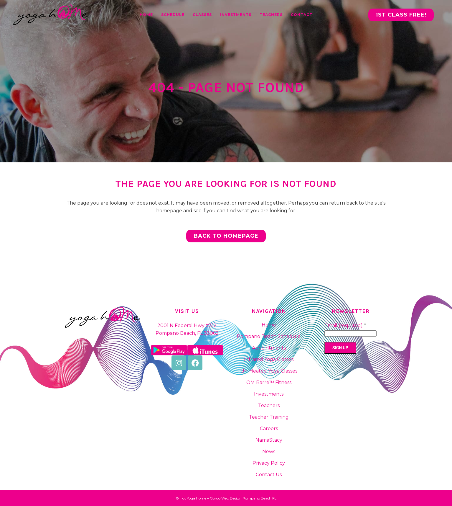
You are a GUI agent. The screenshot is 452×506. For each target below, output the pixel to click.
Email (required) (345, 325)
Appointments (269, 348)
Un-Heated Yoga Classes (268, 371)
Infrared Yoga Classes (268, 359)
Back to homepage (226, 236)
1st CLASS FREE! (401, 15)
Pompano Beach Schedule (269, 336)
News (268, 451)
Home (269, 325)
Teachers (269, 405)
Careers (269, 428)
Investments (268, 394)
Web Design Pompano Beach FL (248, 498)
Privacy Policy (269, 463)
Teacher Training (269, 417)
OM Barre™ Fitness (268, 382)
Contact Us (269, 474)
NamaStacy (268, 440)
